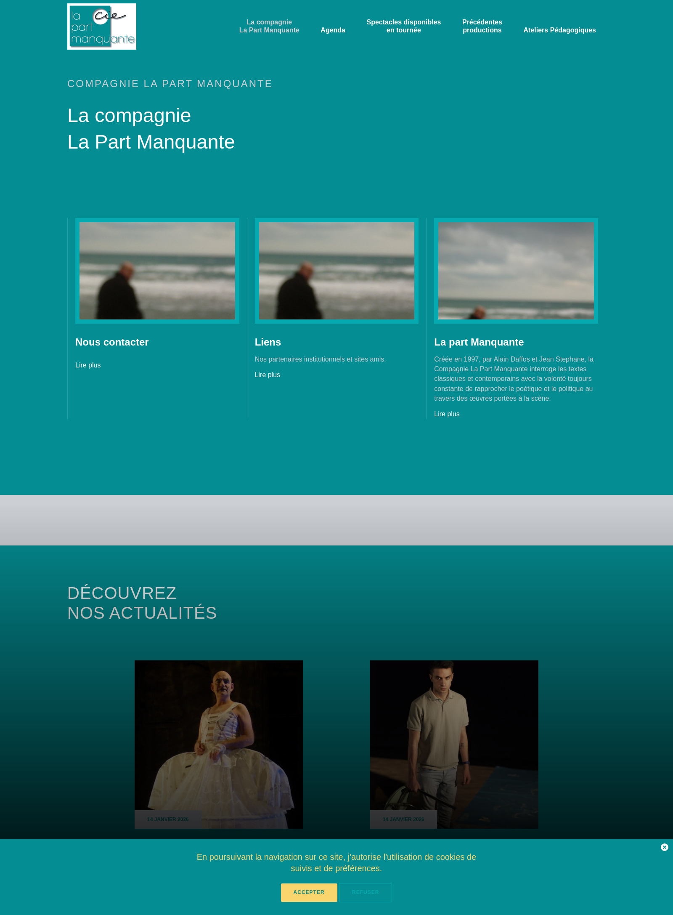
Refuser (365, 892)
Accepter (309, 892)
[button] (665, 848)
